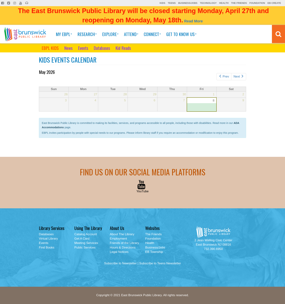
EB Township (154, 252)
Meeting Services (86, 243)
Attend (131, 34)
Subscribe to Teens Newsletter (160, 263)
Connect (152, 34)
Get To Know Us (181, 34)
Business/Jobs (187, 3)
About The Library (122, 234)
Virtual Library (48, 238)
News (68, 48)
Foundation (257, 3)
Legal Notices (119, 252)
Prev (224, 76)
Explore (110, 34)
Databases (102, 48)
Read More (193, 21)
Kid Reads (123, 48)
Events (83, 48)
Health (224, 3)
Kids (162, 3)
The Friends (239, 3)
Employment (118, 238)
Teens (172, 3)
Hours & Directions (123, 247)
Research (87, 34)
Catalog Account (85, 234)
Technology (208, 3)
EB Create (274, 3)
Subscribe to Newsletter (120, 263)
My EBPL (64, 34)
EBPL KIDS (50, 48)
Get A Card (81, 238)
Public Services (84, 247)
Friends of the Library (124, 243)
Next (239, 76)
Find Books (46, 247)
